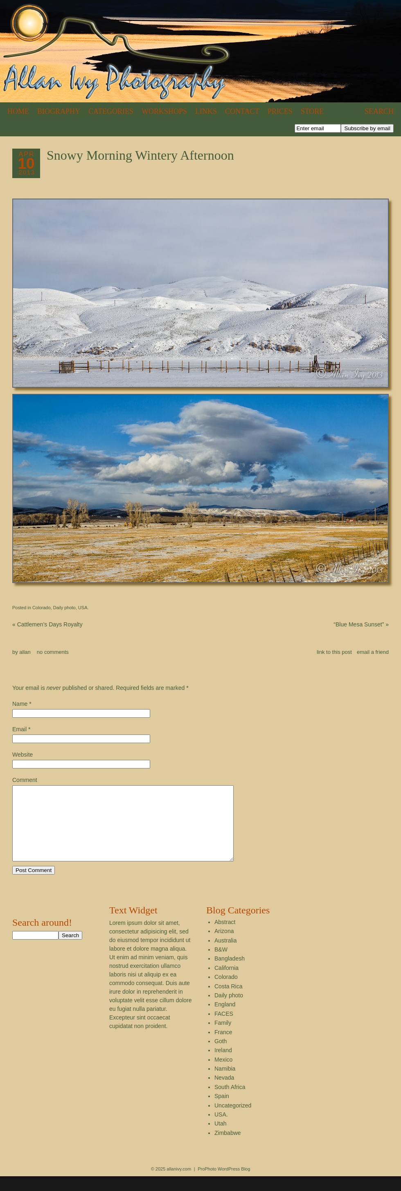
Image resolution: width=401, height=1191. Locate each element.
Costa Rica (228, 1001)
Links (206, 111)
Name (19, 704)
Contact (242, 111)
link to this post (334, 652)
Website (22, 754)
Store (312, 111)
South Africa (230, 1101)
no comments (53, 652)
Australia (225, 955)
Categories (110, 111)
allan (24, 652)
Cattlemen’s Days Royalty (47, 624)
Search (379, 111)
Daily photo (64, 607)
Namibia (224, 1083)
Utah (220, 1138)
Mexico (223, 1074)
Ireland (223, 1065)
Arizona (224, 945)
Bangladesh (229, 973)
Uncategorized (232, 1120)
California (226, 982)
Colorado (41, 607)
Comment (24, 780)
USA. (83, 607)
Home (18, 111)
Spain (221, 1110)
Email (19, 729)
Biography (58, 111)
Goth (220, 1056)
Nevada (224, 1092)
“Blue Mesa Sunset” (361, 624)
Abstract (224, 936)
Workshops (164, 111)
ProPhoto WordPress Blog (224, 1183)
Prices (280, 111)
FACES (223, 1028)
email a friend (373, 652)
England (224, 1019)
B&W (221, 964)
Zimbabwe (227, 1147)
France (223, 1047)
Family (222, 1037)
